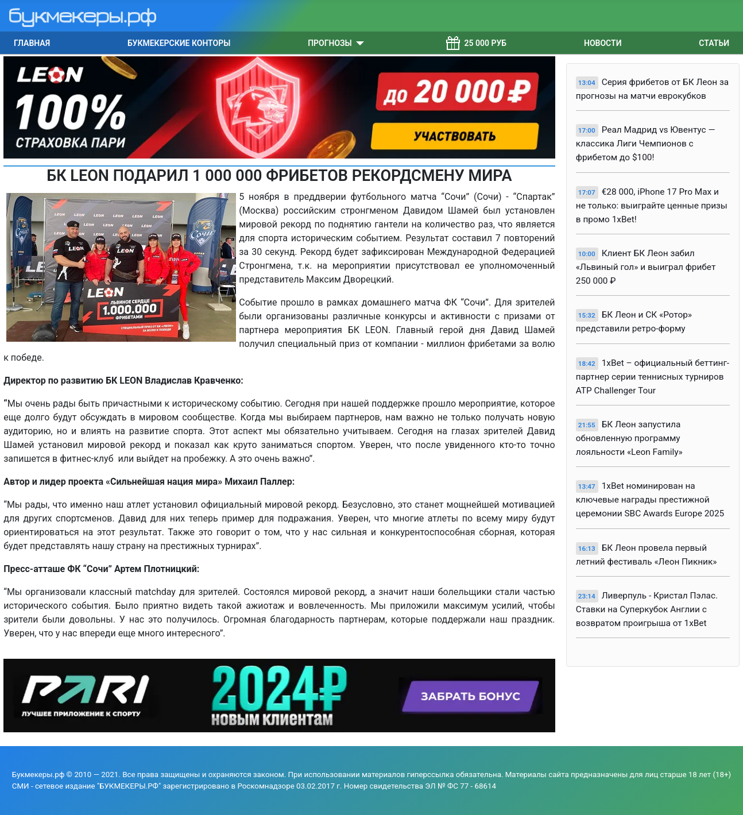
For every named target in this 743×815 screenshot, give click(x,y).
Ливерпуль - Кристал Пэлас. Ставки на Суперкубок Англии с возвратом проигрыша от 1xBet (647, 609)
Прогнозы (330, 43)
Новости (603, 43)
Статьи (714, 43)
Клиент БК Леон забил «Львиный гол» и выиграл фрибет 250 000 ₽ (646, 267)
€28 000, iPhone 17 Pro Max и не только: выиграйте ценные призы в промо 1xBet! (651, 206)
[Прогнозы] (358, 43)
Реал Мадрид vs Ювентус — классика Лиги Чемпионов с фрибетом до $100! (645, 144)
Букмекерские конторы (178, 43)
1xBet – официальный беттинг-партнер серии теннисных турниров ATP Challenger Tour (652, 377)
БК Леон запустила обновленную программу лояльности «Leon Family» (629, 438)
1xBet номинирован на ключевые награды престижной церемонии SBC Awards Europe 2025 (650, 500)
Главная (32, 43)
